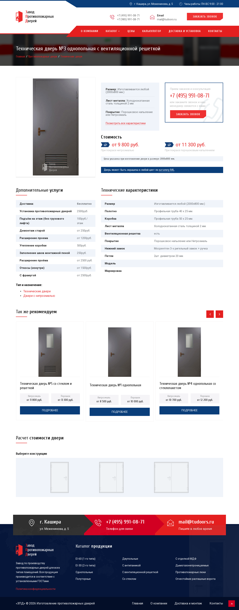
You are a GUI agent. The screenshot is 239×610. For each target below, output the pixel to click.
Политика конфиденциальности (35, 588)
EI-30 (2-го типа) (85, 565)
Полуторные (83, 578)
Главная (21, 56)
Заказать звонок (205, 16)
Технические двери (71, 56)
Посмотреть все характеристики (126, 123)
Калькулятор (151, 31)
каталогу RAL (166, 170)
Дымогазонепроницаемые (192, 565)
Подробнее (50, 410)
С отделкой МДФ (186, 558)
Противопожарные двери (43, 56)
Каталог (113, 31)
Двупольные (130, 558)
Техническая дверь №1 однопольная (115, 385)
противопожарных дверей (76, 603)
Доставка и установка (185, 31)
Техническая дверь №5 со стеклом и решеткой (46, 385)
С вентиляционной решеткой (140, 572)
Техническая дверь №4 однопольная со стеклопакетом (187, 385)
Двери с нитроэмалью (39, 296)
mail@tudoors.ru (167, 19)
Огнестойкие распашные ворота (195, 578)
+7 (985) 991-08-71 (128, 19)
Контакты (215, 31)
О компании (89, 31)
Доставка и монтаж (188, 603)
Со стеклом (129, 578)
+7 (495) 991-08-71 (128, 15)
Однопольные (84, 572)
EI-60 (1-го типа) (85, 558)
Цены (131, 31)
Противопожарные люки (191, 572)
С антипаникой (131, 565)
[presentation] (210, 314)
